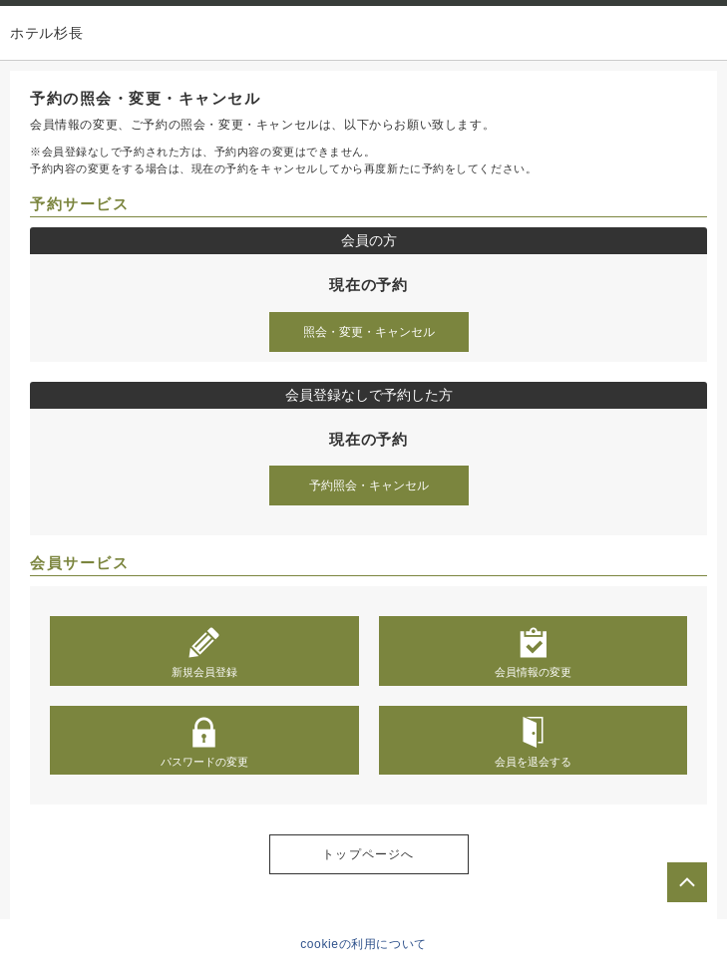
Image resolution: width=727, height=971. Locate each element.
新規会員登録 (204, 652)
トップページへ (368, 854)
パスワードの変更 (204, 742)
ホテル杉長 (47, 33)
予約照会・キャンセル (369, 485)
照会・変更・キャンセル (369, 332)
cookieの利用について (363, 944)
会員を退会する (533, 742)
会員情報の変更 (533, 652)
